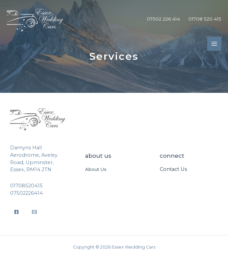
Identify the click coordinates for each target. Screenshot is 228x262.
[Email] (34, 211)
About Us (95, 169)
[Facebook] (16, 211)
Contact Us (173, 169)
